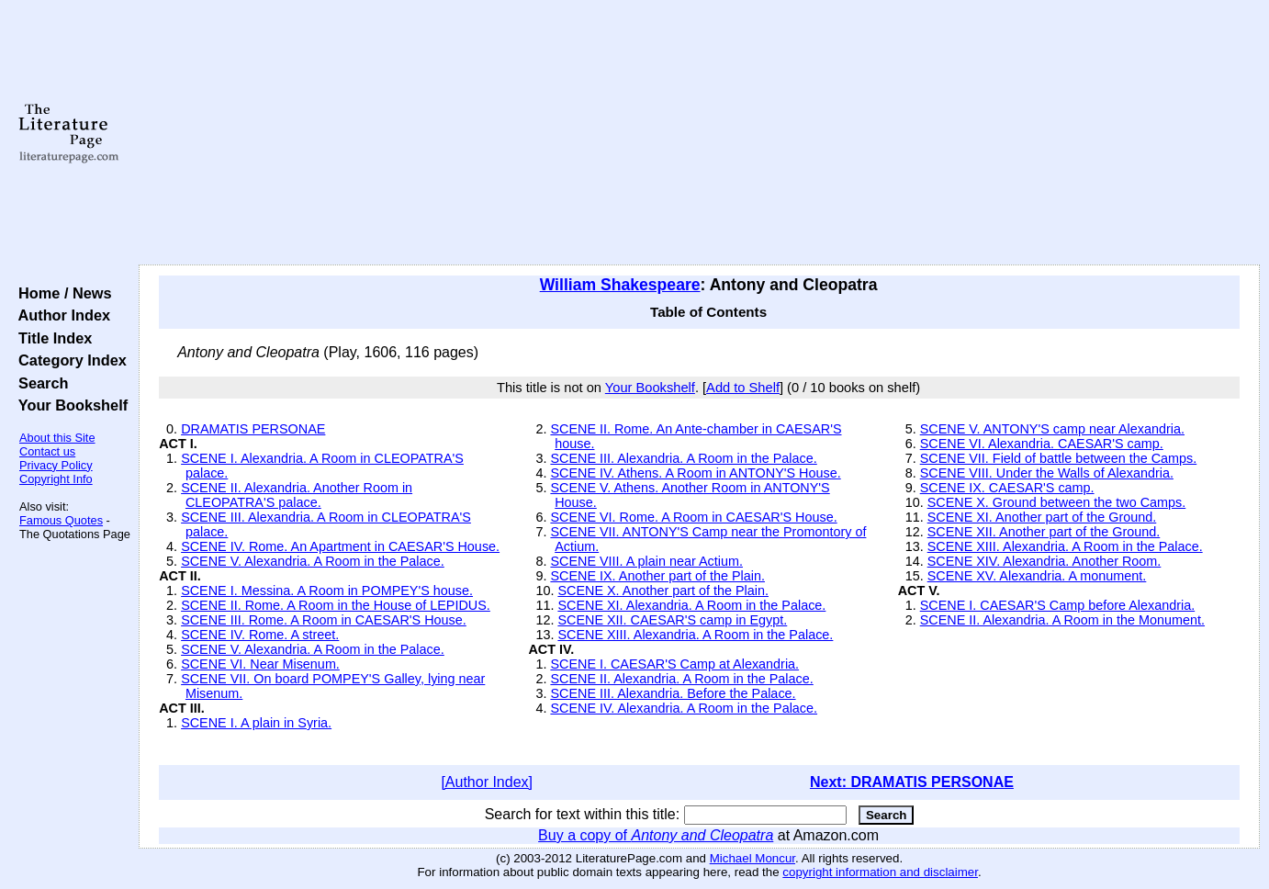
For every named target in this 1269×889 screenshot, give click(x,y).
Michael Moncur (752, 858)
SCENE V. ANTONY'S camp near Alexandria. (1052, 429)
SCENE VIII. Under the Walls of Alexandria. (1047, 473)
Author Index (60, 315)
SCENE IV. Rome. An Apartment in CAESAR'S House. (340, 546)
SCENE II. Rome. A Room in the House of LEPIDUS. (335, 605)
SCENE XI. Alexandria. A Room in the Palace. (691, 605)
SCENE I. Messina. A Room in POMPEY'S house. (327, 590)
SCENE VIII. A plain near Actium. (646, 561)
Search (39, 383)
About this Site (57, 437)
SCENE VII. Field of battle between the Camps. (1058, 458)
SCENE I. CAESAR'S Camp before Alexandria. (1057, 605)
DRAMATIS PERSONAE (253, 429)
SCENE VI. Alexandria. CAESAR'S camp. (1041, 443)
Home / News (61, 293)
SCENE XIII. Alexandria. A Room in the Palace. (695, 634)
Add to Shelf (743, 387)
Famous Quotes (61, 520)
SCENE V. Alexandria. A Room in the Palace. (312, 561)
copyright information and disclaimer (880, 872)
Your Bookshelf (69, 405)
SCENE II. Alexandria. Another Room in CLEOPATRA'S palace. (296, 495)
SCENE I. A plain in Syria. (256, 722)
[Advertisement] (700, 133)
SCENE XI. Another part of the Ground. (1042, 517)
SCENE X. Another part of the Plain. (663, 590)
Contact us (47, 451)
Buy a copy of (655, 835)
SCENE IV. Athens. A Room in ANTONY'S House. (695, 473)
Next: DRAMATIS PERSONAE (912, 782)
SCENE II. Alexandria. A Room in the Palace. (681, 678)
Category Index (68, 360)
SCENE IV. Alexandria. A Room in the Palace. (683, 708)
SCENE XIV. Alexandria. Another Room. (1044, 561)
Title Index (51, 338)
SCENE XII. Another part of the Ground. (1044, 531)
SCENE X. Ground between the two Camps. (1056, 502)
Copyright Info (56, 479)
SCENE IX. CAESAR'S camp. (1007, 487)
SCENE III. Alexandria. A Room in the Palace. (683, 458)
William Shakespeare (620, 285)
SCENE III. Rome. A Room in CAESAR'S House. (323, 620)
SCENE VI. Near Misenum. (260, 664)
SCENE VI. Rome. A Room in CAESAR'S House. (693, 517)
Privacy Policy (56, 465)
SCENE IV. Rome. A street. (260, 634)
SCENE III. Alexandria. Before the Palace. (672, 693)
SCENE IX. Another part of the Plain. (657, 575)
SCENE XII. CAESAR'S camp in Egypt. (672, 620)
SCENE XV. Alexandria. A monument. (1037, 575)
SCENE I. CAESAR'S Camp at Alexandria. (674, 664)
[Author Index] (487, 782)
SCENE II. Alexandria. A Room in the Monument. (1062, 620)
